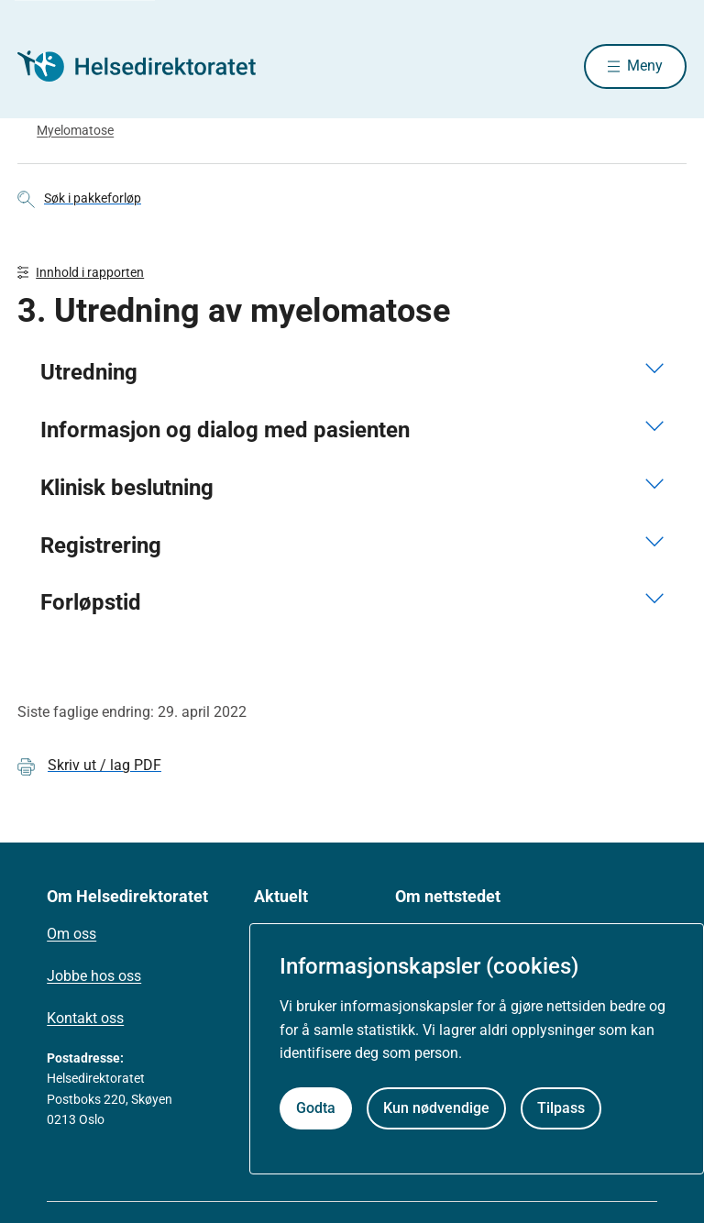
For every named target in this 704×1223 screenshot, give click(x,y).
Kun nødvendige (436, 1108)
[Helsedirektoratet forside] (149, 67)
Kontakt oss (85, 1020)
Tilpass (561, 1108)
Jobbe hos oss (94, 977)
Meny (645, 66)
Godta (316, 1108)
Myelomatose (75, 131)
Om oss (71, 935)
